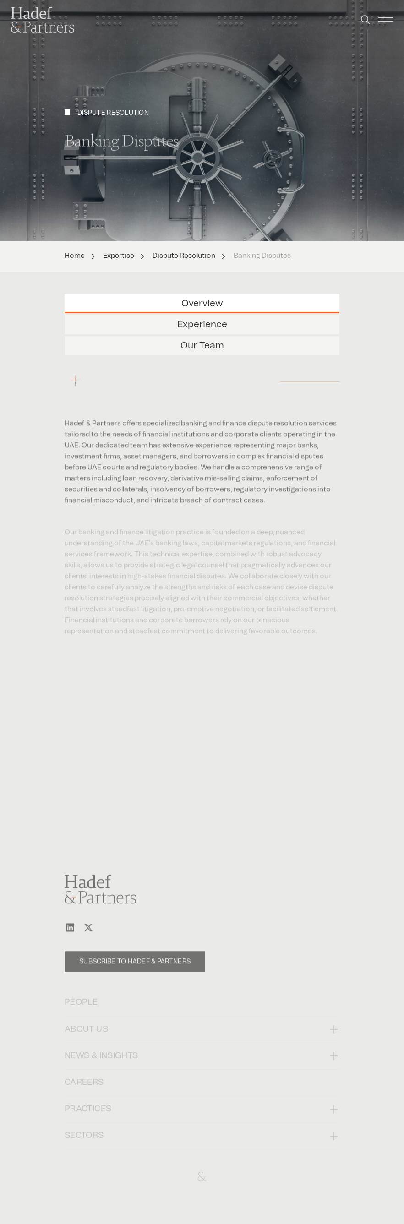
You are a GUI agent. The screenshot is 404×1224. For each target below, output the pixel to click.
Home (75, 255)
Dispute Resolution (184, 255)
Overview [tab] (202, 303)
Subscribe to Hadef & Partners (135, 969)
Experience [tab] (202, 324)
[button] (365, 13)
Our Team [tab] (202, 345)
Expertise (118, 255)
